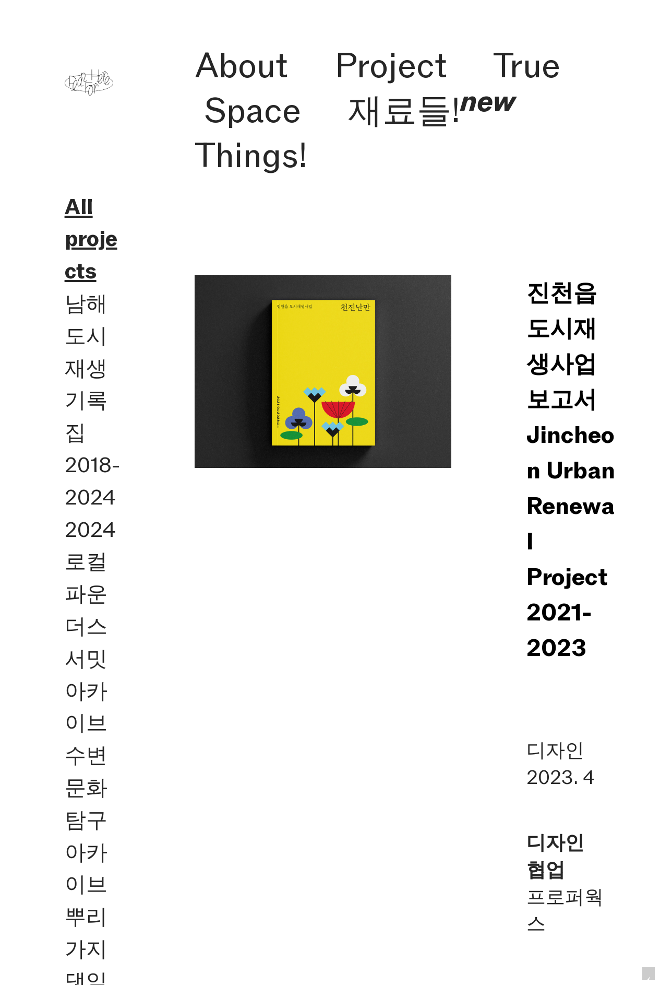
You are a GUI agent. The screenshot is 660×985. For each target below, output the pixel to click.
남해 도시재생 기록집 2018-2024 (92, 400)
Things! (251, 154)
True (526, 65)
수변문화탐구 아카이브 (86, 819)
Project (391, 65)
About (241, 65)
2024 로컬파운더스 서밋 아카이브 (90, 626)
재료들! (431, 110)
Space (252, 110)
